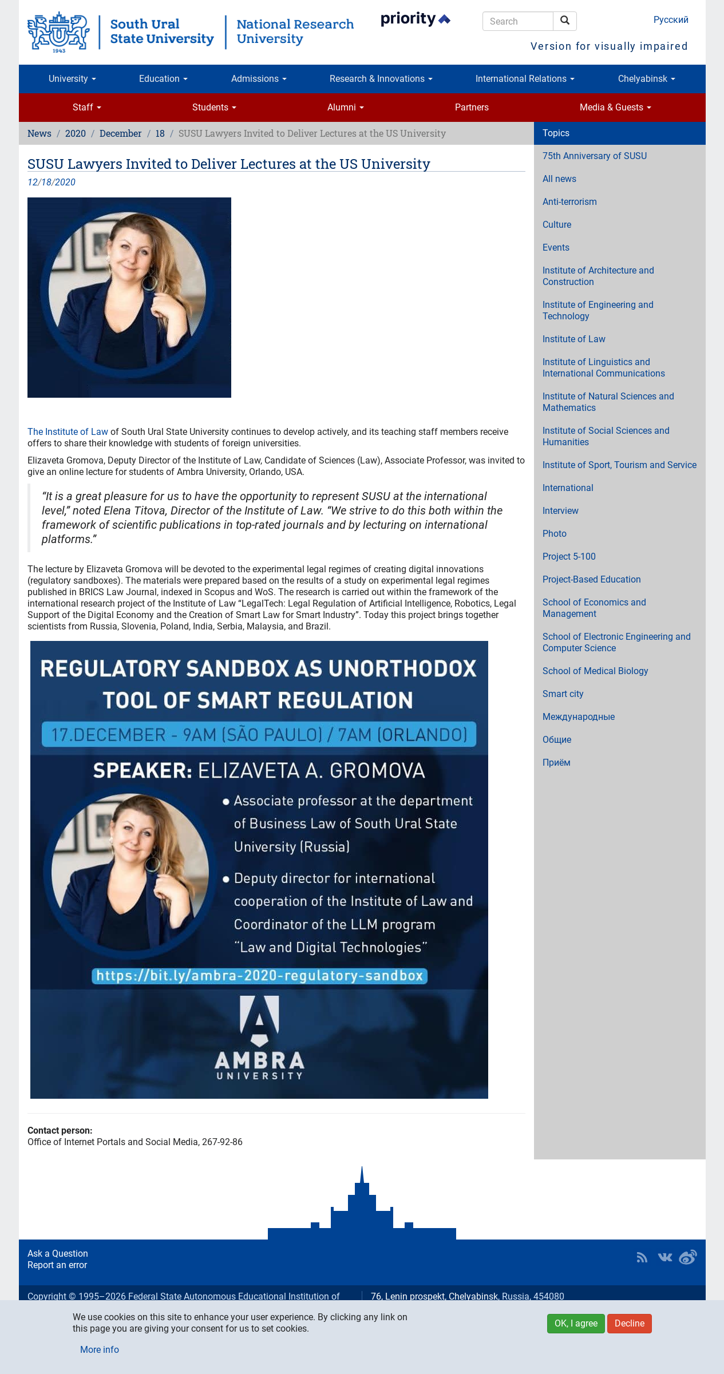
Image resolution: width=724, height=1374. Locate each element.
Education (163, 78)
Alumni (345, 107)
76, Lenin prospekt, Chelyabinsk (434, 1296)
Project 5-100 (569, 556)
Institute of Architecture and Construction (598, 276)
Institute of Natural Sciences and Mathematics (608, 402)
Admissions (259, 78)
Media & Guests (615, 107)
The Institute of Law (68, 431)
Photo (555, 533)
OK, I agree (576, 1323)
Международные (579, 716)
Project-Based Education (592, 579)
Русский (671, 19)
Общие (557, 739)
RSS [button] (642, 1257)
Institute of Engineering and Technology (598, 310)
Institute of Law (574, 339)
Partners (472, 107)
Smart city (563, 693)
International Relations (525, 78)
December (121, 133)
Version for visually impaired (609, 46)
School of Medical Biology (595, 671)
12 (32, 182)
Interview (561, 510)
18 (160, 133)
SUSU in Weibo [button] (688, 1257)
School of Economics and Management (594, 608)
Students (214, 107)
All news (559, 178)
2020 (75, 133)
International (568, 487)
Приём (557, 762)
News (39, 133)
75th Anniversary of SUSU (595, 156)
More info (99, 1349)
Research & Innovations (381, 78)
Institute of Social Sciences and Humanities (606, 436)
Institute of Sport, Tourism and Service (620, 465)
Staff (87, 107)
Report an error (57, 1265)
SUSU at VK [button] (665, 1257)
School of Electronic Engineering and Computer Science (617, 642)
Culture (557, 224)
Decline (629, 1323)
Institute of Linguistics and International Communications (604, 368)
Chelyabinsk (646, 78)
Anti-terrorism (570, 201)
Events (556, 247)
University (72, 78)
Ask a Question (57, 1253)
